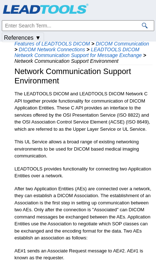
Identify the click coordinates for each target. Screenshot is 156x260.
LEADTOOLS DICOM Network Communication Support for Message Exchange (78, 52)
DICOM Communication (122, 44)
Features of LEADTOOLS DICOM (52, 44)
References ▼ (22, 38)
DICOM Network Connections (52, 49)
